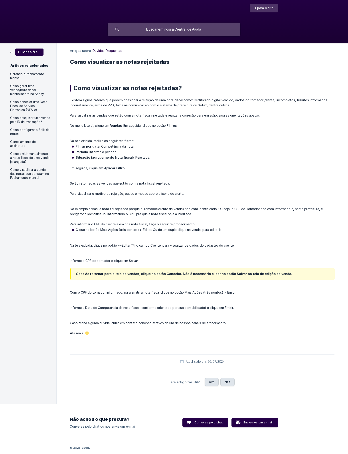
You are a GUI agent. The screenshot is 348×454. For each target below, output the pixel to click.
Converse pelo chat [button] (208, 422)
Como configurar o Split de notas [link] (29, 132)
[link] (27, 52)
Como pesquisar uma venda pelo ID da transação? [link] (30, 120)
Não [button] (227, 382)
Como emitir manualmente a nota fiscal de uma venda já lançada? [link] (29, 158)
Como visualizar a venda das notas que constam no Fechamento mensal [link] (29, 173)
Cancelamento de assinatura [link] (23, 144)
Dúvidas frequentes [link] (108, 51)
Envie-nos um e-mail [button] (258, 422)
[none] (264, 8)
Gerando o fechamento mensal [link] (27, 76)
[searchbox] (174, 29)
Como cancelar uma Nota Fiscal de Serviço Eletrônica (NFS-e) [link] (28, 106)
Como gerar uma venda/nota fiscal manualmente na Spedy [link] (27, 90)
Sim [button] (211, 382)
